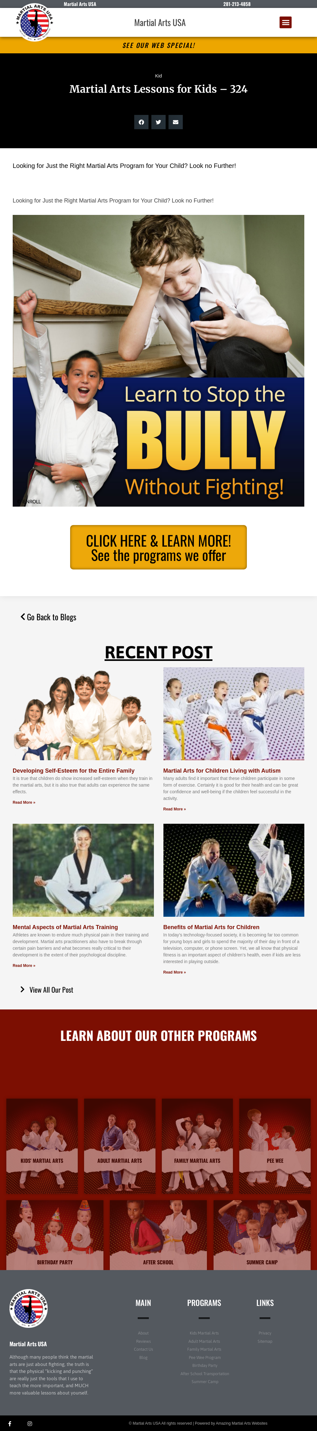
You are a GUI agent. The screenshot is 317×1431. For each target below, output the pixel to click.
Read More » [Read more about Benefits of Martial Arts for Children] (174, 972)
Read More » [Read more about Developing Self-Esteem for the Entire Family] (24, 802)
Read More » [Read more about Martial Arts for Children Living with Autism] (174, 809)
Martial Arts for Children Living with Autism (222, 771)
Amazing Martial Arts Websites (241, 1423)
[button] (286, 23)
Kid (158, 75)
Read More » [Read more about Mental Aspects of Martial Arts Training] (24, 965)
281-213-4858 (237, 3)
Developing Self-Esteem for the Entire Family (74, 771)
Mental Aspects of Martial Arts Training (65, 927)
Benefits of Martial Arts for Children (211, 927)
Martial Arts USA (160, 22)
